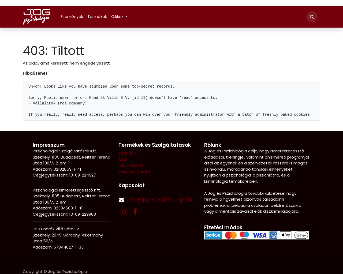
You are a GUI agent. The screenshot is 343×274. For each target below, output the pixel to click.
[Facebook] (135, 212)
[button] (312, 16)
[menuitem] (71, 17)
